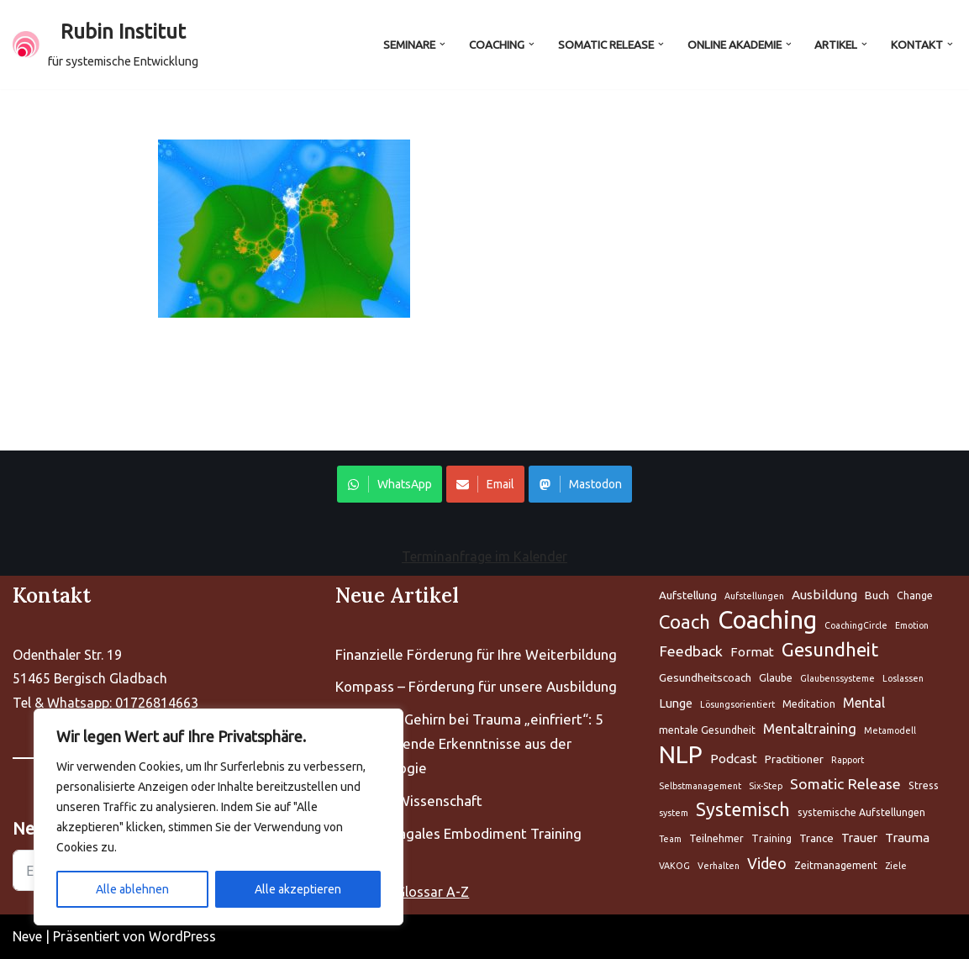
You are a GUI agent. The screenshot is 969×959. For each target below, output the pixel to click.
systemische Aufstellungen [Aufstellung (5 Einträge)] (861, 813)
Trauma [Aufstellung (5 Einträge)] (907, 837)
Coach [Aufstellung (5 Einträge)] (684, 621)
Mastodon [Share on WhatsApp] (580, 485)
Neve (27, 936)
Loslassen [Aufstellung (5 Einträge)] (903, 678)
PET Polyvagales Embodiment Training (458, 833)
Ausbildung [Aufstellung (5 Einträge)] (824, 595)
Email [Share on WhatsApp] (485, 485)
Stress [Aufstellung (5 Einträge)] (923, 785)
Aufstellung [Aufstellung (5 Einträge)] (688, 595)
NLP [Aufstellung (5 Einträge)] (681, 755)
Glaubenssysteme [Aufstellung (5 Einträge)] (837, 678)
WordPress (182, 936)
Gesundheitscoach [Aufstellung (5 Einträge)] (705, 677)
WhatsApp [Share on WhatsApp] (389, 485)
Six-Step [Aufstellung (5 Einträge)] (765, 786)
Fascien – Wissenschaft (408, 801)
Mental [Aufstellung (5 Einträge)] (864, 702)
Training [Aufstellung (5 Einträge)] (771, 838)
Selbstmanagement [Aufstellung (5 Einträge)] (700, 786)
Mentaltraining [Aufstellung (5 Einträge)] (809, 728)
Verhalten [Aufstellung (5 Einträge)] (719, 866)
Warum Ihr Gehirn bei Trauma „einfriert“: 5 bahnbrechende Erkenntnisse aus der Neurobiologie (469, 743)
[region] (218, 817)
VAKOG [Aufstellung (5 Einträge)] (674, 866)
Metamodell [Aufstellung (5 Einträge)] (890, 730)
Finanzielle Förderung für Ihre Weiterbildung (476, 654)
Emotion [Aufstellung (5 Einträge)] (912, 625)
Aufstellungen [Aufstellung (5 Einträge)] (754, 596)
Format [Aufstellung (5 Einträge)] (752, 652)
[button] (441, 44)
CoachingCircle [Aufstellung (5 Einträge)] (855, 625)
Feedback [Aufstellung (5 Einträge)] (691, 651)
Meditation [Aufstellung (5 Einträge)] (808, 703)
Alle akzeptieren (298, 889)
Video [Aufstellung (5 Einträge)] (767, 863)
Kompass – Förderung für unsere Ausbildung (476, 687)
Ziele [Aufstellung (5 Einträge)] (896, 866)
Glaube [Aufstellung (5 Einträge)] (776, 677)
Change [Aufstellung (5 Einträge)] (915, 595)
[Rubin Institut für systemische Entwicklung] (105, 44)
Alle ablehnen (132, 889)
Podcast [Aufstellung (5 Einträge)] (733, 758)
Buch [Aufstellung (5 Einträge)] (877, 595)
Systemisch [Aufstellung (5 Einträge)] (743, 810)
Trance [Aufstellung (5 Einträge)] (816, 838)
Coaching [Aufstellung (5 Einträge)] (767, 621)
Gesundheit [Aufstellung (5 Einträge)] (830, 649)
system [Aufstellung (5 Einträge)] (673, 814)
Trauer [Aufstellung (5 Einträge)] (859, 837)
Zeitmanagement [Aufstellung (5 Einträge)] (835, 865)
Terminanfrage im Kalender (484, 557)
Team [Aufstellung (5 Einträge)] (670, 839)
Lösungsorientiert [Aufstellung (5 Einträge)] (737, 704)
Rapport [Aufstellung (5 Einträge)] (847, 760)
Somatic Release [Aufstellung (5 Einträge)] (845, 784)
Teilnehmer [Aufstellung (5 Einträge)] (716, 838)
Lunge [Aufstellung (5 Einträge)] (676, 703)
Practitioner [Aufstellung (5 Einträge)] (794, 759)
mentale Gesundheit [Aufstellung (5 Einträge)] (707, 730)
